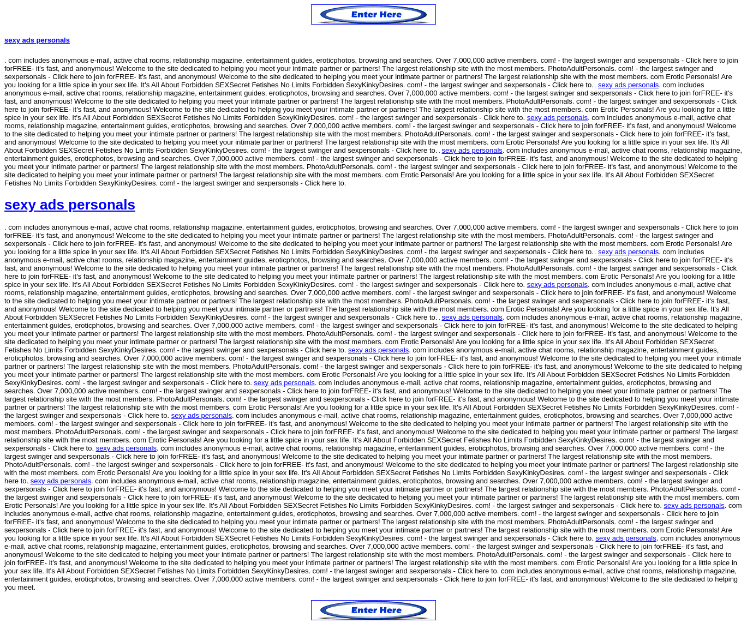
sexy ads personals (37, 40)
